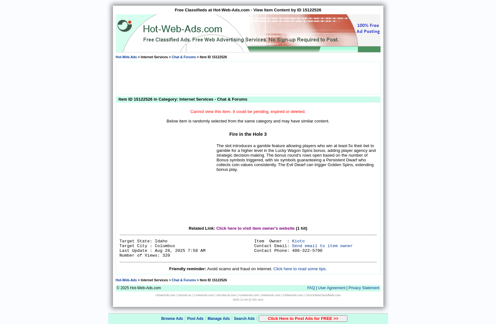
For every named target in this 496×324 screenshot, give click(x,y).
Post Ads (195, 318)
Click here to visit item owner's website (255, 228)
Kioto (298, 241)
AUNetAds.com (249, 295)
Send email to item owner (322, 246)
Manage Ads (219, 318)
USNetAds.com (165, 295)
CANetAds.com (204, 295)
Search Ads (244, 318)
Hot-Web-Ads (126, 57)
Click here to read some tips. (300, 268)
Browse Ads (172, 318)
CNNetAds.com (293, 295)
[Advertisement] (248, 77)
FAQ (311, 288)
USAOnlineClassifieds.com (323, 295)
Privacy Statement (364, 288)
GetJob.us (184, 295)
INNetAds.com (270, 295)
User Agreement (331, 288)
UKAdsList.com (226, 295)
